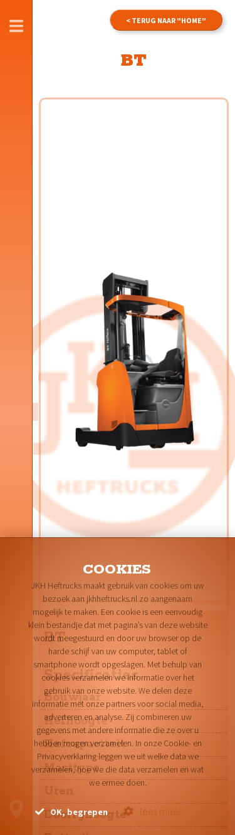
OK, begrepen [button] (71, 811)
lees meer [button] (152, 811)
